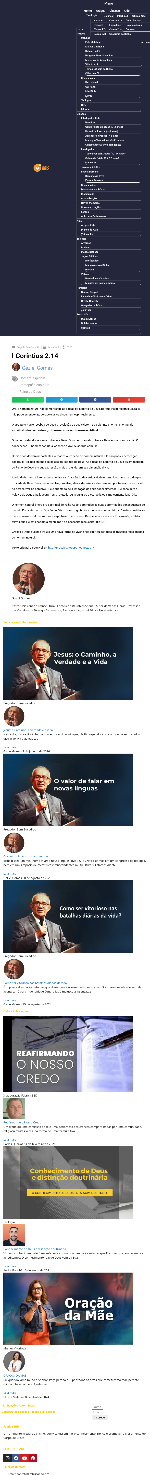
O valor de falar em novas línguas (25, 856)
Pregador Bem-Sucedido (28, 347)
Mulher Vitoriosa (94, 46)
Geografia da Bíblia (92, 305)
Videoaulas (87, 234)
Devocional (91, 82)
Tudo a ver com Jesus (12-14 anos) (105, 153)
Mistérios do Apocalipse (98, 60)
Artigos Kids (139, 16)
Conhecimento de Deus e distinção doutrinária (34, 1249)
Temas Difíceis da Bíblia (99, 69)
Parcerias (82, 287)
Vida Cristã (91, 64)
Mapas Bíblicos (89, 251)
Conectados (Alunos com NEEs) (103, 144)
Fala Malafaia (93, 42)
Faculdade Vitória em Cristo (96, 296)
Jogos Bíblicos (89, 256)
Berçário (90, 122)
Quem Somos (133, 20)
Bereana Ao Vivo (94, 176)
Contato (85, 327)
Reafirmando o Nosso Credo (22, 1122)
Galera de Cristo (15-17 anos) (102, 158)
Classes (114, 10)
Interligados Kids (126, 16)
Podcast (98, 25)
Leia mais (9, 747)
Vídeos (85, 274)
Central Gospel (117, 20)
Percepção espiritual (34, 385)
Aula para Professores (93, 216)
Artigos (100, 10)
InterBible (90, 91)
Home (88, 10)
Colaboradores (134, 25)
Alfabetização (89, 198)
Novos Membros (90, 202)
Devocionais (88, 78)
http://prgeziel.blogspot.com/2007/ (71, 547)
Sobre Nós (82, 314)
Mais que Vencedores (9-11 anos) (104, 140)
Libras (88, 95)
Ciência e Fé (92, 73)
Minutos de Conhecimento (100, 283)
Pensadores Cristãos (97, 278)
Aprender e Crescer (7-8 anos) (102, 135)
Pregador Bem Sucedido (98, 55)
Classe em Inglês (91, 207)
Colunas (108, 16)
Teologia (91, 15)
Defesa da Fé (92, 51)
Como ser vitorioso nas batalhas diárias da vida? (35, 983)
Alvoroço (99, 20)
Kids (126, 10)
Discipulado (87, 194)
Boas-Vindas (88, 185)
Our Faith (90, 86)
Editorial (85, 109)
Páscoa (89, 269)
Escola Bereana (89, 171)
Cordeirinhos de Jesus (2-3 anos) (104, 126)
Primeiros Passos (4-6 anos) (101, 131)
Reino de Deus (30, 391)
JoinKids (86, 309)
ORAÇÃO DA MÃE (14, 1375)
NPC (83, 104)
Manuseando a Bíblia (93, 189)
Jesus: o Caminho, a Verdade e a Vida (28, 730)
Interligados (87, 149)
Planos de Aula (89, 229)
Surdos (85, 211)
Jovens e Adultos (91, 167)
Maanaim (90, 162)
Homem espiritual (32, 378)
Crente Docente (89, 301)
